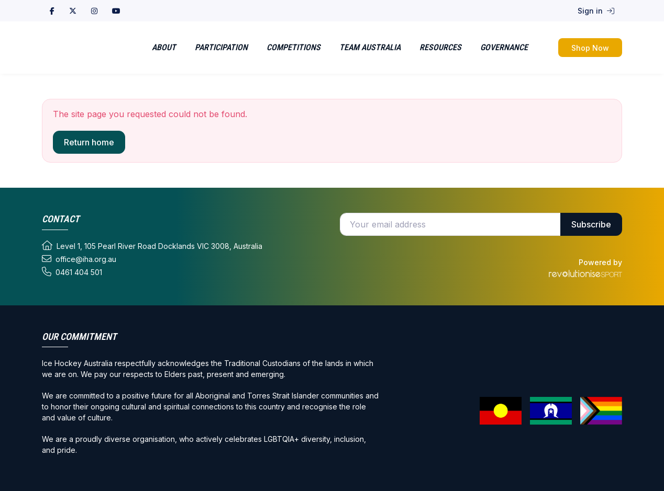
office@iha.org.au (79, 259)
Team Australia (370, 47)
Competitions (293, 47)
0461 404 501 (72, 272)
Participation (221, 47)
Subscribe (591, 224)
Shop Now (590, 47)
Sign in (596, 10)
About (164, 47)
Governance (504, 47)
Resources (440, 47)
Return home (89, 142)
